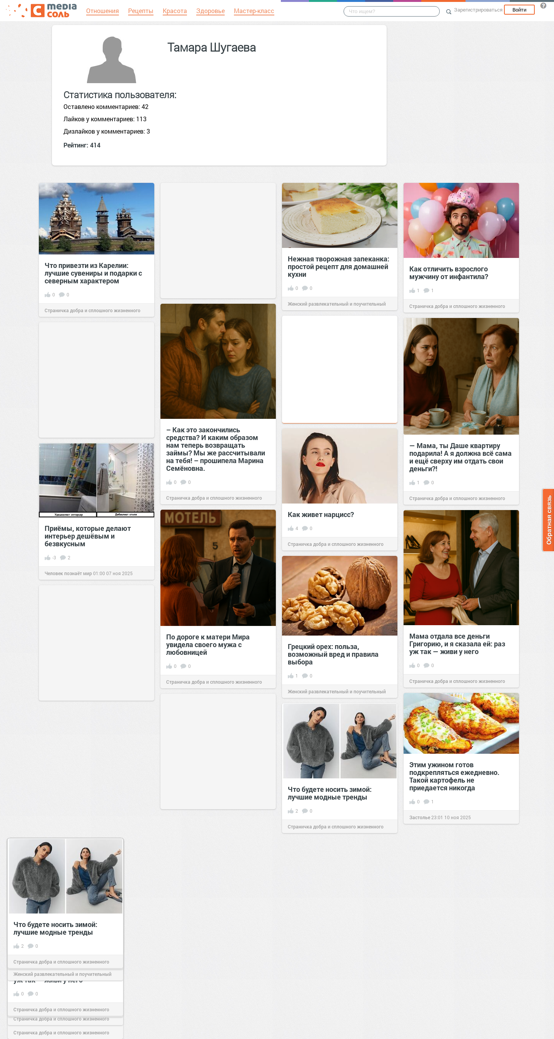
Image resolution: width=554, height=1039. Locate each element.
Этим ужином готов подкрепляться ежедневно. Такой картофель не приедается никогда (454, 776)
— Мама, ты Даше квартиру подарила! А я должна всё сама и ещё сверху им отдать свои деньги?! (460, 457)
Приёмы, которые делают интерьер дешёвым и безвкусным (88, 535)
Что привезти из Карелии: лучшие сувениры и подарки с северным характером (93, 272)
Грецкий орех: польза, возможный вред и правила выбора (333, 654)
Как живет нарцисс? (321, 514)
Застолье (419, 817)
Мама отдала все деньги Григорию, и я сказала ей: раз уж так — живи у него (457, 643)
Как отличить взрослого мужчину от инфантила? (448, 272)
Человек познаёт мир (68, 573)
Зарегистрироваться (478, 9)
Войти (519, 9)
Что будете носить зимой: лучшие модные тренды (330, 793)
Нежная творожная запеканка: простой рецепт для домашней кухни (338, 266)
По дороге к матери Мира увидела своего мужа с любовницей (208, 644)
